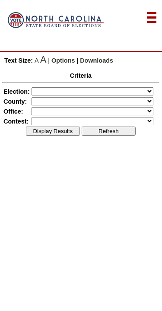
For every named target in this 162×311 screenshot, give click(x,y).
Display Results (53, 131)
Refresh (108, 131)
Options (63, 60)
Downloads (96, 60)
